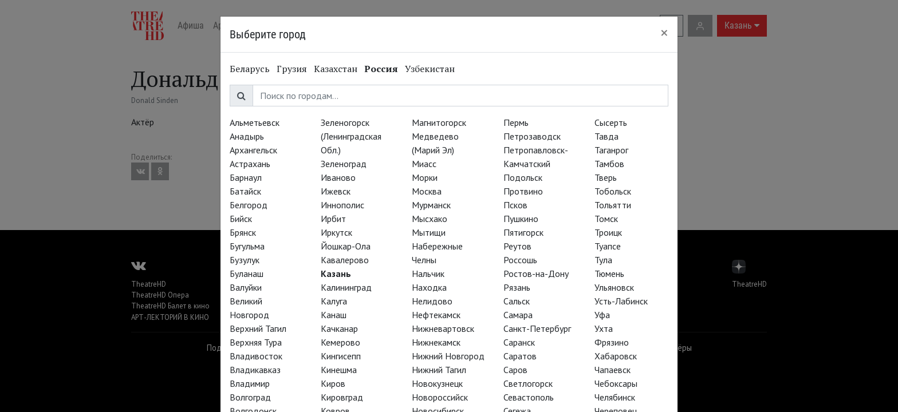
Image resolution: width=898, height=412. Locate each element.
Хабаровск (615, 356)
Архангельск (253, 150)
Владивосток (256, 356)
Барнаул (246, 177)
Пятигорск (523, 232)
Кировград (342, 397)
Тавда (606, 136)
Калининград (346, 287)
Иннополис (342, 205)
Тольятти (612, 205)
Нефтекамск (436, 314)
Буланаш (246, 273)
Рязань (516, 287)
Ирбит (333, 218)
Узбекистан (430, 68)
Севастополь (528, 397)
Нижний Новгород (448, 356)
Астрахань (250, 163)
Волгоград (250, 397)
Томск (606, 218)
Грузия (292, 68)
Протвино (523, 191)
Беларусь (250, 68)
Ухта (603, 328)
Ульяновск (614, 287)
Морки (425, 177)
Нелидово (432, 301)
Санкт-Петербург (537, 328)
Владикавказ (255, 369)
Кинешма (339, 369)
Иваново (338, 177)
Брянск (243, 232)
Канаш (333, 314)
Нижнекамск (436, 342)
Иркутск (336, 232)
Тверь (605, 177)
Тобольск (612, 191)
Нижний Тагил (439, 369)
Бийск (241, 218)
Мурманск (431, 205)
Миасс (424, 163)
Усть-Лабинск (621, 301)
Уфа (602, 314)
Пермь (516, 122)
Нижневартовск (443, 328)
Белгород (248, 205)
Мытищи (429, 232)
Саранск (519, 342)
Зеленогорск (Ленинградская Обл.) (351, 136)
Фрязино (611, 342)
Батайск (245, 191)
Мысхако (429, 218)
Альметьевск (254, 122)
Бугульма (247, 246)
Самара (518, 314)
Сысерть (610, 122)
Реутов (517, 246)
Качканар (339, 328)
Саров (515, 369)
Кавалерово (345, 260)
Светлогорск (528, 383)
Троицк (608, 232)
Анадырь (247, 136)
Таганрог (611, 150)
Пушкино (520, 218)
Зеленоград (344, 163)
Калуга (334, 301)
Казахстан (335, 68)
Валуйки (246, 287)
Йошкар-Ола (346, 246)
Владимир (250, 383)
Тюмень (609, 273)
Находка (429, 287)
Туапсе (607, 246)
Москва (427, 191)
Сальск (516, 301)
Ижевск (335, 191)
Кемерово (340, 342)
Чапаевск (612, 369)
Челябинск (614, 397)
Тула (603, 260)
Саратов (520, 356)
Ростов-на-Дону (536, 273)
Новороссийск (440, 397)
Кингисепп (341, 356)
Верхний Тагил (258, 328)
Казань (336, 273)
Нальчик (428, 273)
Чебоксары (615, 383)
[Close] (664, 33)
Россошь (520, 260)
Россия (381, 68)
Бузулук (244, 260)
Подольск (522, 177)
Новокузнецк (437, 383)
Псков (515, 205)
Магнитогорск (439, 122)
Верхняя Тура (256, 342)
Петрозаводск (532, 136)
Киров (333, 383)
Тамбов (609, 163)
